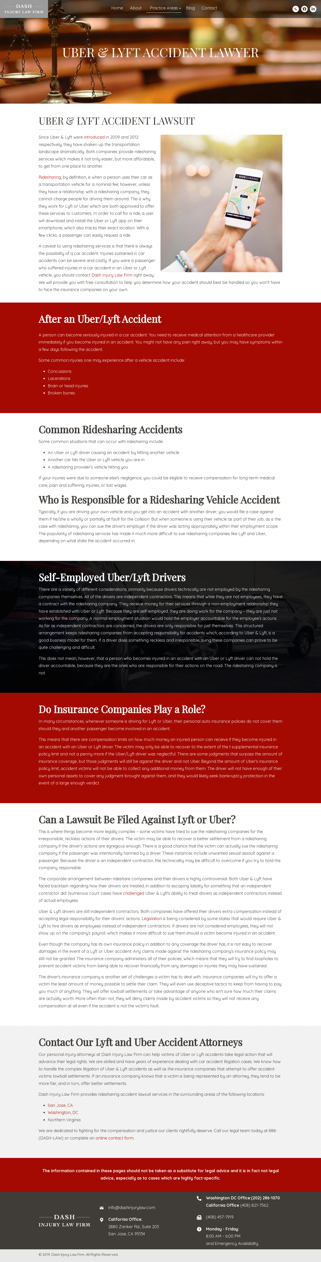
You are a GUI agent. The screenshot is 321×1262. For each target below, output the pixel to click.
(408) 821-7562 (254, 1205)
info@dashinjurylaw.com (131, 1207)
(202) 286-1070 (265, 1198)
